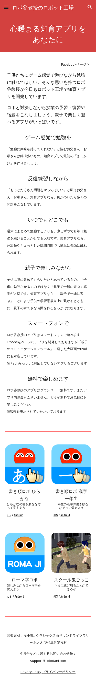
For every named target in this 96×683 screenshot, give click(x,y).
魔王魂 (29, 635)
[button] (6, 7)
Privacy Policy (30, 671)
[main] (48, 33)
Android (18, 515)
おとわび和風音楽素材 (50, 642)
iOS (9, 515)
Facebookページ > (75, 64)
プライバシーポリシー (59, 671)
